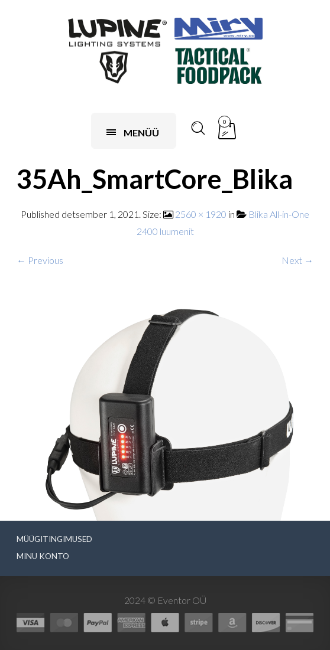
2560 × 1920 (201, 214)
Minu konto (43, 556)
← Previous (40, 260)
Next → (297, 260)
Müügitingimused (54, 539)
